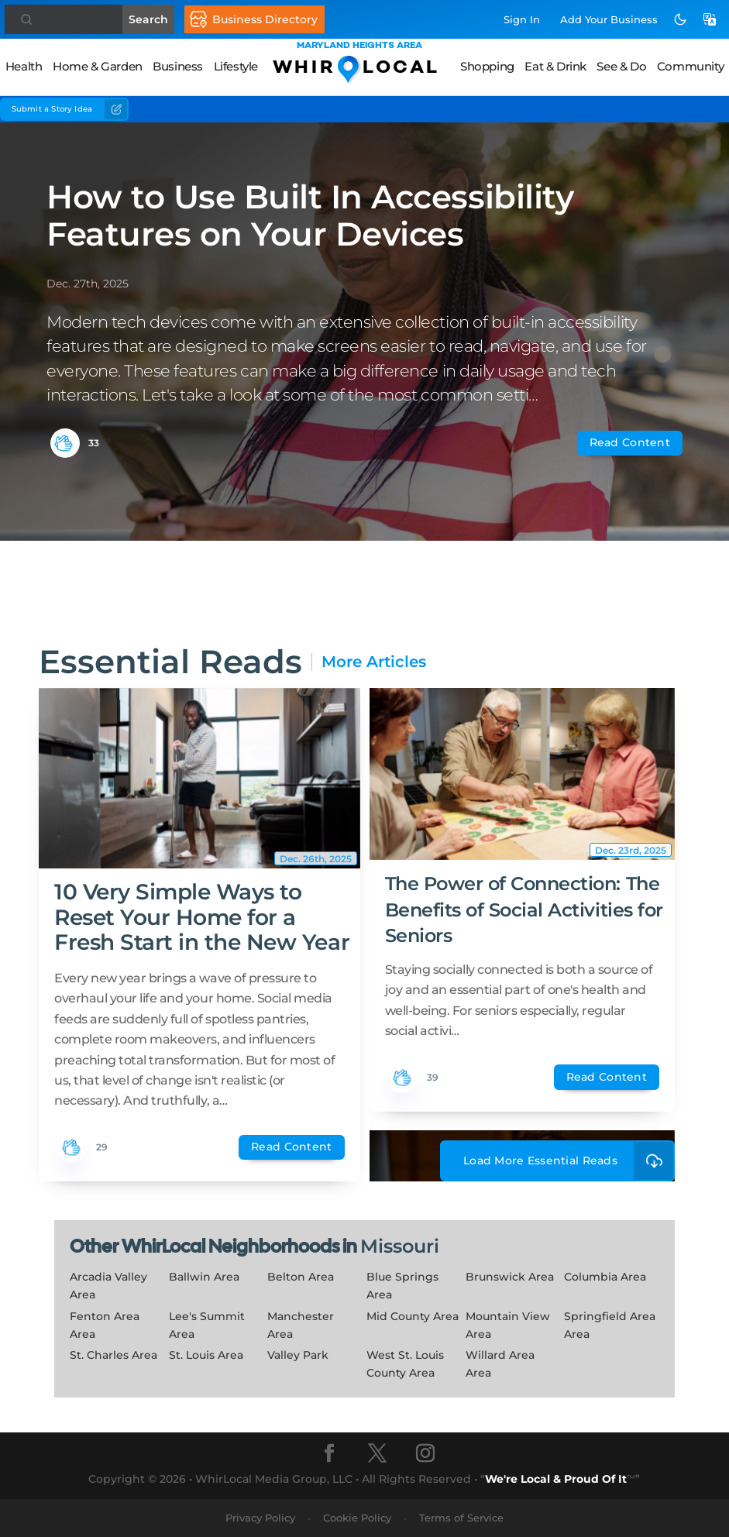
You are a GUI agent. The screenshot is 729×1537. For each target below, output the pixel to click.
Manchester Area (300, 1325)
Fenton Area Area (104, 1325)
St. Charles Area (113, 1355)
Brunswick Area (510, 1277)
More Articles (374, 662)
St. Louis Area (206, 1355)
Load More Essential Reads (569, 1160)
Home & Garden (98, 66)
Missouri (399, 1246)
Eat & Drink (555, 66)
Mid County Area (412, 1316)
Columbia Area (605, 1277)
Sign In (522, 19)
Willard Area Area (500, 1364)
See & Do (621, 66)
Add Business (609, 19)
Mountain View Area (508, 1325)
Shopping (487, 66)
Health (24, 66)
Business (178, 66)
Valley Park (297, 1355)
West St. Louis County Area (405, 1364)
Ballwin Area (204, 1277)
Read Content (630, 442)
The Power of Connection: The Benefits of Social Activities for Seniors (524, 909)
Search (155, 19)
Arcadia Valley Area (108, 1285)
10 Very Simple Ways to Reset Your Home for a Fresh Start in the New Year (201, 916)
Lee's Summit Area (207, 1325)
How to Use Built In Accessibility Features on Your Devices (309, 215)
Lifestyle (236, 66)
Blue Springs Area (402, 1285)
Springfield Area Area (609, 1325)
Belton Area (300, 1277)
